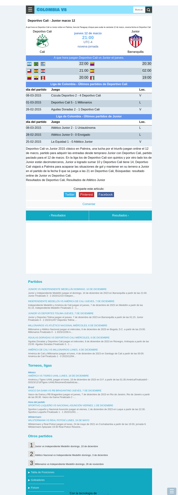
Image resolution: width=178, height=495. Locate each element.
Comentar (88, 204)
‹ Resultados (57, 215)
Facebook (106, 194)
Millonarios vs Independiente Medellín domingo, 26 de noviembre (69, 464)
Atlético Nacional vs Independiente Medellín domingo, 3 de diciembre (71, 455)
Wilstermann (34, 417)
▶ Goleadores (36, 479)
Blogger (102, 493)
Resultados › (120, 215)
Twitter (70, 194)
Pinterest (86, 194)
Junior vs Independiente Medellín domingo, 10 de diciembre (67, 289)
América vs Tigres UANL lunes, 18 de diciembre (58, 375)
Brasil (31, 387)
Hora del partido (36, 402)
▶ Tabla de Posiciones (41, 472)
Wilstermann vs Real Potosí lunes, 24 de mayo (58, 420)
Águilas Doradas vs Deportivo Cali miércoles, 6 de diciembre (69, 337)
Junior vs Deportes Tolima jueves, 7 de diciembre (61, 313)
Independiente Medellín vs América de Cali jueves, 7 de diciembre (71, 301)
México (32, 372)
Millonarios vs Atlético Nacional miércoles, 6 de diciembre (67, 325)
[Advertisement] (89, 247)
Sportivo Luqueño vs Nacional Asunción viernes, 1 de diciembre (70, 405)
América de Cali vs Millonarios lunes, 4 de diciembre (63, 349)
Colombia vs (52, 9)
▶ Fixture (33, 487)
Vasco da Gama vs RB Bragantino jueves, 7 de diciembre (65, 390)
